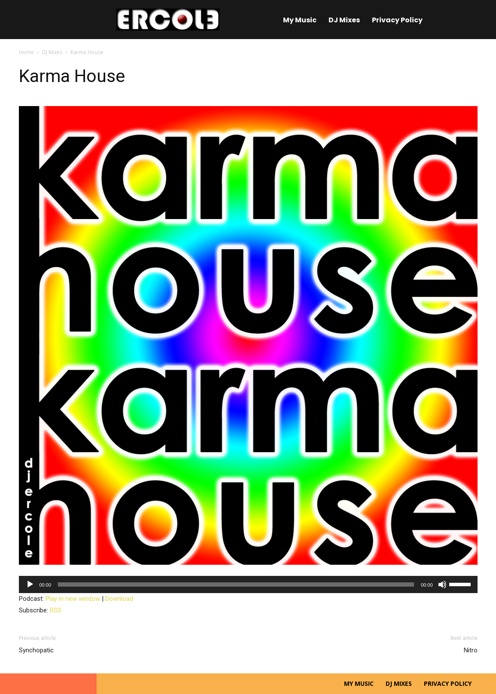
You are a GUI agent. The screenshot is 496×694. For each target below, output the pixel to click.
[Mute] (442, 584)
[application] (248, 584)
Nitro (471, 650)
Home (26, 52)
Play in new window (73, 599)
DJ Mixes (52, 52)
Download (119, 599)
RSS (55, 610)
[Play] (30, 584)
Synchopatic (36, 650)
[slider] (236, 584)
